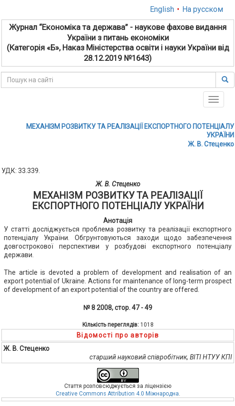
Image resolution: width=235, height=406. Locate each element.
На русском (202, 9)
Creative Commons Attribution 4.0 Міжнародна (117, 393)
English (162, 9)
